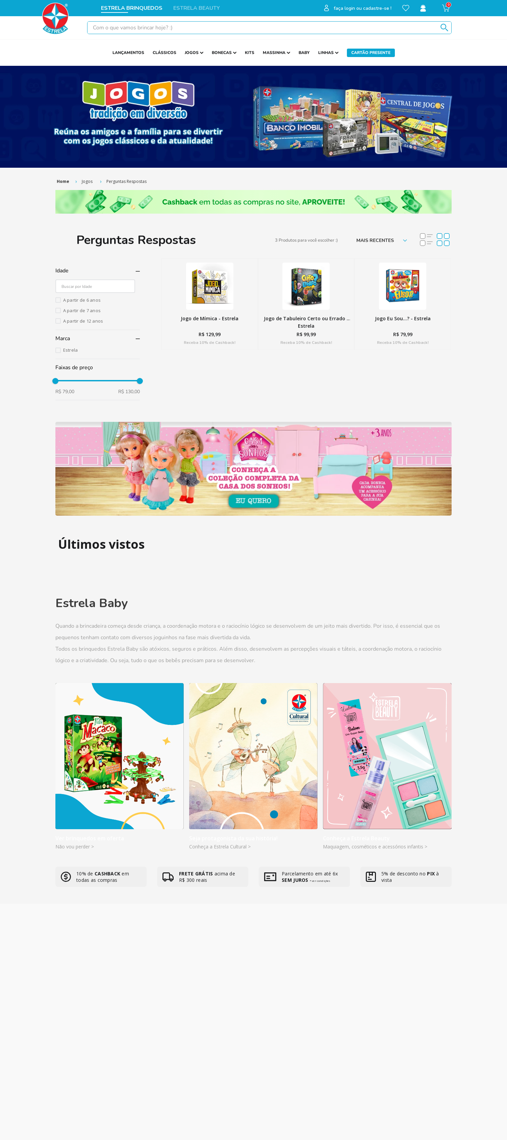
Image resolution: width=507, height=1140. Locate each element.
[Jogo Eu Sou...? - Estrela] (403, 304)
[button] (97, 271)
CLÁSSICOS (164, 53)
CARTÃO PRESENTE (370, 52)
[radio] (426, 240)
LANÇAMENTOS (128, 53)
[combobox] (269, 27)
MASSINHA (274, 53)
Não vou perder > (74, 846)
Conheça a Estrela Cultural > (220, 846)
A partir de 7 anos (82, 310)
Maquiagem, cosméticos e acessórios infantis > (375, 846)
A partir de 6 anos (82, 300)
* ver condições (320, 881)
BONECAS (222, 53)
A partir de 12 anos (83, 321)
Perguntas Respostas (126, 181)
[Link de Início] (63, 181)
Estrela (70, 350)
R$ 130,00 (129, 392)
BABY (304, 53)
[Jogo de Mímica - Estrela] (210, 304)
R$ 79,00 (64, 392)
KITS (249, 53)
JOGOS (192, 53)
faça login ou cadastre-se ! (362, 8)
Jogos (87, 181)
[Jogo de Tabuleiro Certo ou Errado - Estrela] (306, 304)
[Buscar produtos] (443, 28)
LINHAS (326, 53)
